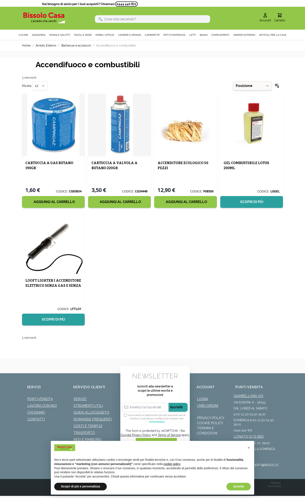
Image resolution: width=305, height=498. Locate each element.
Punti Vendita (40, 399)
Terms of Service (169, 435)
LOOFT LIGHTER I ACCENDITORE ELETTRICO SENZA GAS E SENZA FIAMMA (53, 285)
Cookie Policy (210, 423)
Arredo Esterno (46, 45)
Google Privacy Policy (136, 435)
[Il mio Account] (265, 18)
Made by (276, 482)
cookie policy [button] (172, 464)
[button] (248, 447)
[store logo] (44, 18)
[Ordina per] (252, 85)
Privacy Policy (211, 418)
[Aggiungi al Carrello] (53, 202)
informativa (157, 421)
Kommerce (274, 486)
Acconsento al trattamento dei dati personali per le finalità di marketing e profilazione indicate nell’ (156, 418)
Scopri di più (251, 202)
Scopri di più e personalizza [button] (80, 486)
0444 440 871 (126, 4)
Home (26, 45)
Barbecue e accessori (76, 45)
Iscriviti (176, 407)
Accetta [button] (238, 486)
